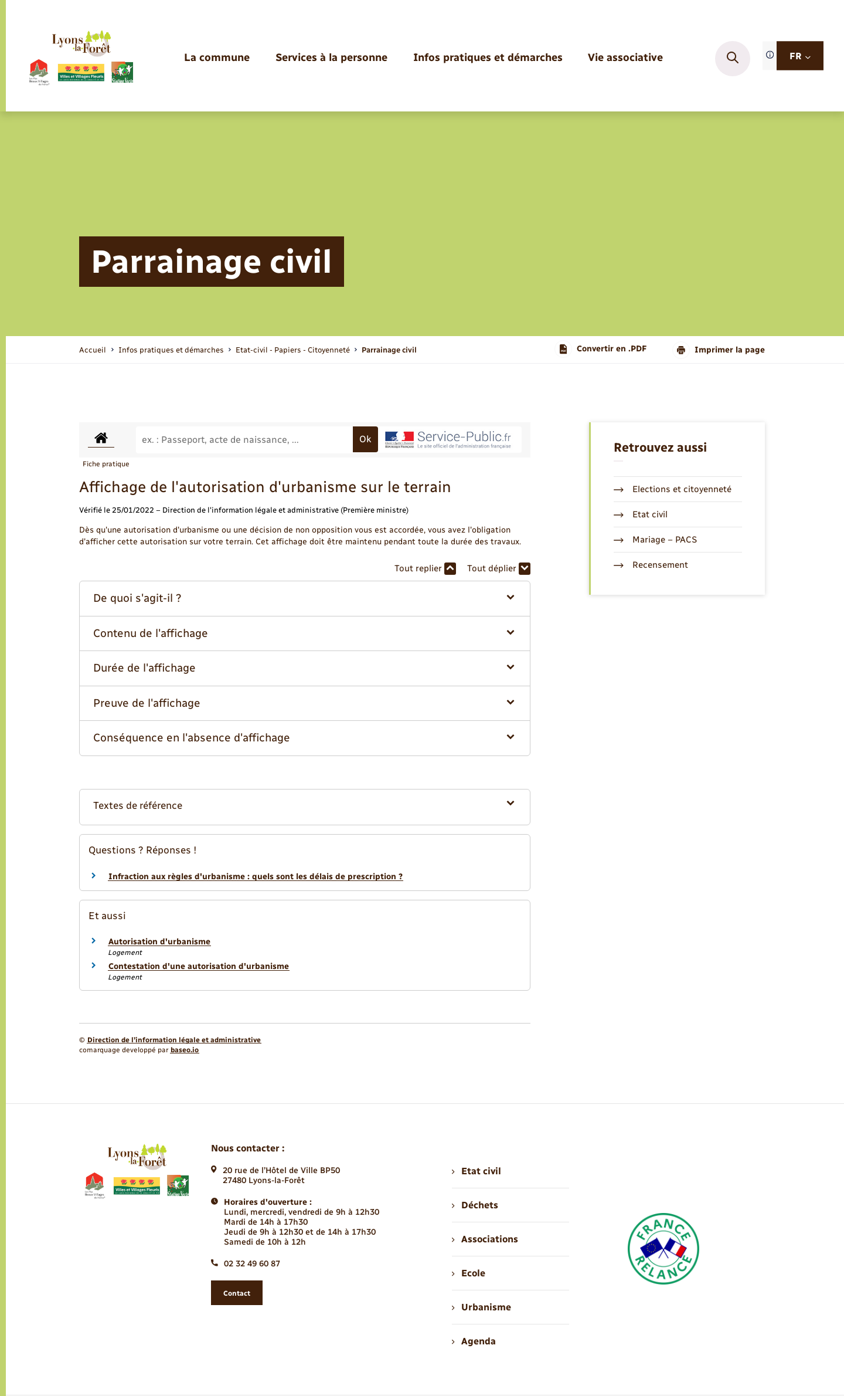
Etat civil (641, 514)
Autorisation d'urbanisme (159, 942)
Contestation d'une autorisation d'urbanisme (198, 966)
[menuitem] (217, 58)
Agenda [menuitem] (473, 1341)
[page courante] (389, 349)
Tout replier (425, 569)
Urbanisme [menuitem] (481, 1307)
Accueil (92, 349)
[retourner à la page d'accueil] (80, 58)
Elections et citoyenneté (672, 489)
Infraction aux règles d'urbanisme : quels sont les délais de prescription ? (255, 877)
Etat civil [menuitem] (476, 1171)
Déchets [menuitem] (475, 1205)
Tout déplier (498, 569)
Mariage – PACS (655, 539)
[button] (305, 598)
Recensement (651, 565)
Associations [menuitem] (485, 1239)
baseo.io (185, 1050)
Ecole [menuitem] (468, 1273)
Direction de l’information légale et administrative (174, 1040)
